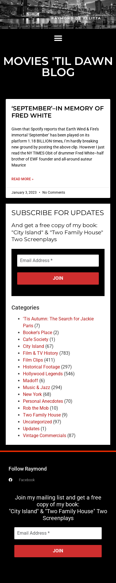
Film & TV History (40, 353)
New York (32, 394)
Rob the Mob (36, 408)
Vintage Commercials (44, 435)
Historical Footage (41, 367)
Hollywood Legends (43, 373)
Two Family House (42, 415)
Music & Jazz (36, 387)
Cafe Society (35, 339)
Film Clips (33, 360)
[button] (58, 38)
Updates (31, 428)
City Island (33, 346)
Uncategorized (37, 422)
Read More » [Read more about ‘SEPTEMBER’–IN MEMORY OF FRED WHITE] (22, 179)
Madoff (30, 380)
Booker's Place (37, 332)
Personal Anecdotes (43, 401)
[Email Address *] (58, 261)
